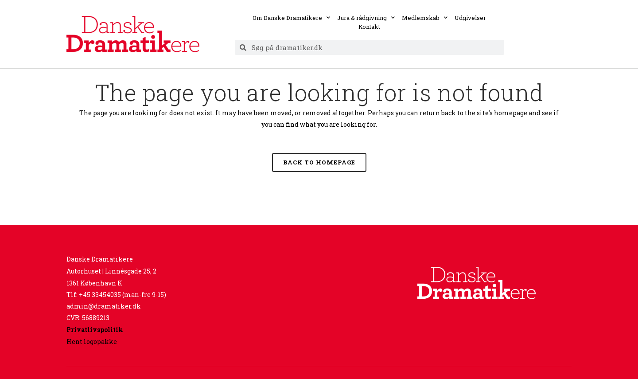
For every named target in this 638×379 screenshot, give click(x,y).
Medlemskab (424, 17)
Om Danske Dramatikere (291, 17)
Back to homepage (319, 162)
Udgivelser (470, 18)
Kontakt (369, 27)
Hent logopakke (91, 341)
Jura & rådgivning (366, 17)
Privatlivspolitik (94, 329)
